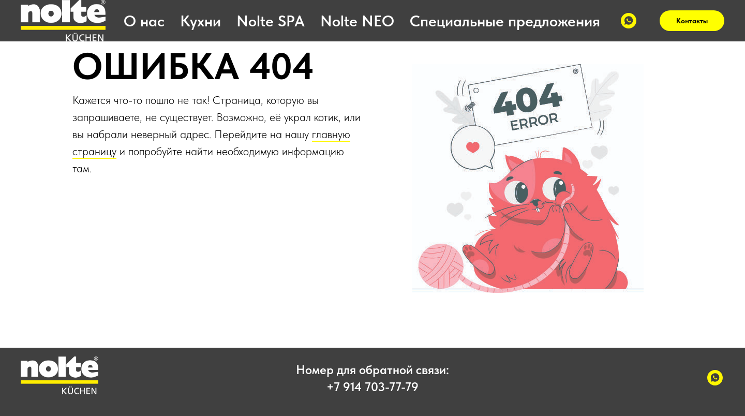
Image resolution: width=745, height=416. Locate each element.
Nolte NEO (357, 20)
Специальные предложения (505, 20)
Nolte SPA (270, 20)
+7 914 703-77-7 (368, 386)
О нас (144, 20)
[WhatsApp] (628, 20)
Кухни (200, 20)
